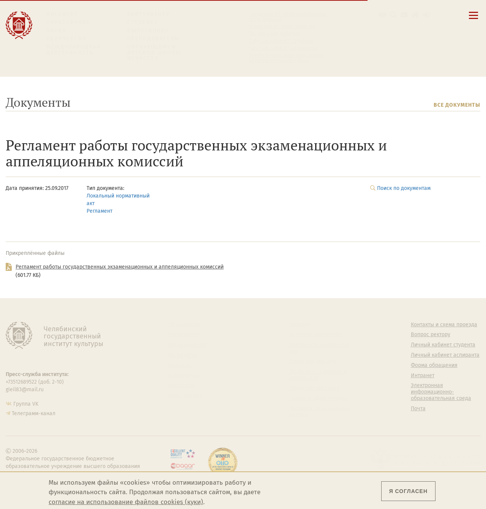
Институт (62, 14)
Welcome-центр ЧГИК (316, 335)
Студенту (142, 22)
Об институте (184, 325)
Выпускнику (148, 30)
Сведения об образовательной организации (287, 16)
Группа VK (25, 404)
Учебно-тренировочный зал (319, 348)
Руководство (183, 335)
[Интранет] (415, 15)
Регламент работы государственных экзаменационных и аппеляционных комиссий (120, 267)
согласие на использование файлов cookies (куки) (126, 502)
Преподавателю (153, 38)
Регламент (99, 211)
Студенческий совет (314, 388)
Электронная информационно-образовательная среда (287, 58)
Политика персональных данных (319, 412)
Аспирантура (184, 376)
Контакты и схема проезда (282, 26)
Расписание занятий (274, 33)
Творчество (66, 38)
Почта (418, 409)
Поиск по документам (404, 188)
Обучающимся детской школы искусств (154, 53)
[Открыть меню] (473, 19)
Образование (68, 22)
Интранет (422, 376)
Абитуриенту (148, 14)
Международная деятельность (73, 50)
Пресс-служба (185, 396)
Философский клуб (313, 362)
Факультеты (182, 355)
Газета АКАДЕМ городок (318, 398)
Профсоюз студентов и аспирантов (318, 375)
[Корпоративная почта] (404, 15)
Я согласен (408, 491)
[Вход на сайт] (426, 15)
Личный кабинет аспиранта (283, 48)
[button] (383, 15)
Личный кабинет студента (281, 41)
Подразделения (187, 345)
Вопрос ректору (430, 335)
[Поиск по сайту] (393, 15)
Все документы (457, 105)
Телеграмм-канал (33, 413)
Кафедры (179, 365)
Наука (56, 30)
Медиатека (181, 386)
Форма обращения (434, 365)
